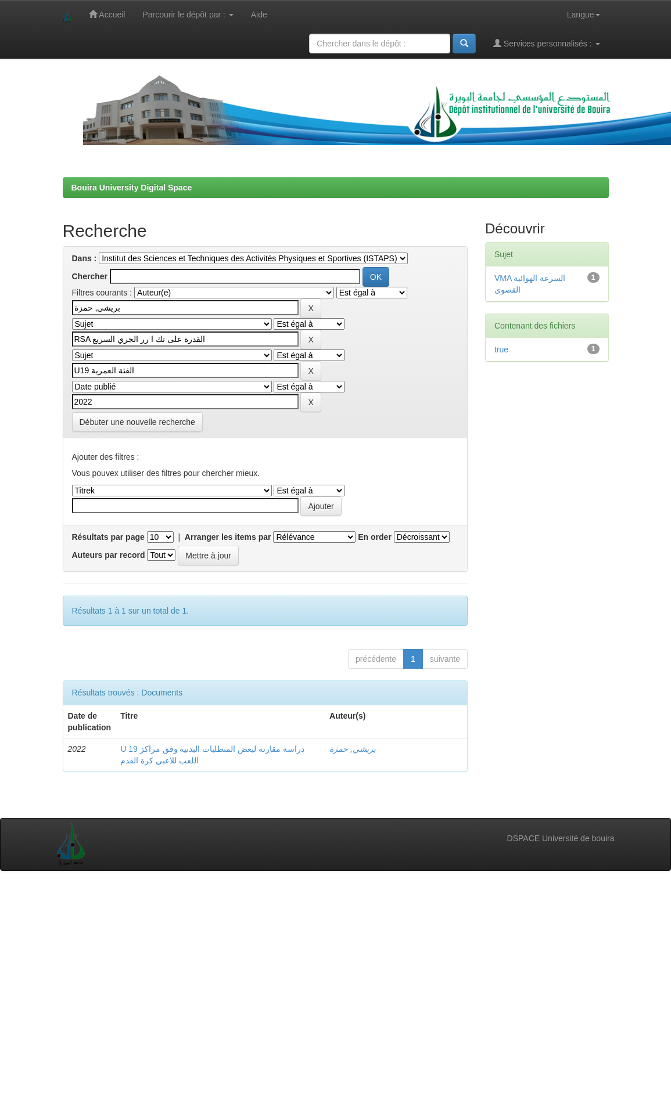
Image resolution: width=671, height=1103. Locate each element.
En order (375, 537)
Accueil (107, 14)
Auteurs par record (108, 555)
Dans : (84, 258)
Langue (583, 14)
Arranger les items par (228, 537)
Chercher (89, 276)
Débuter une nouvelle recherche (137, 422)
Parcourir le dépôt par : (187, 14)
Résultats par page (108, 537)
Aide (259, 14)
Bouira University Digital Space (131, 187)
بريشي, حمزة (352, 749)
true (501, 349)
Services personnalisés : (546, 43)
